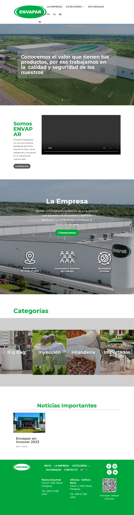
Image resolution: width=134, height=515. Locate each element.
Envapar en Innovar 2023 (27, 440)
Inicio (39, 7)
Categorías (74, 7)
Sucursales (96, 7)
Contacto (43, 14)
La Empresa (54, 7)
